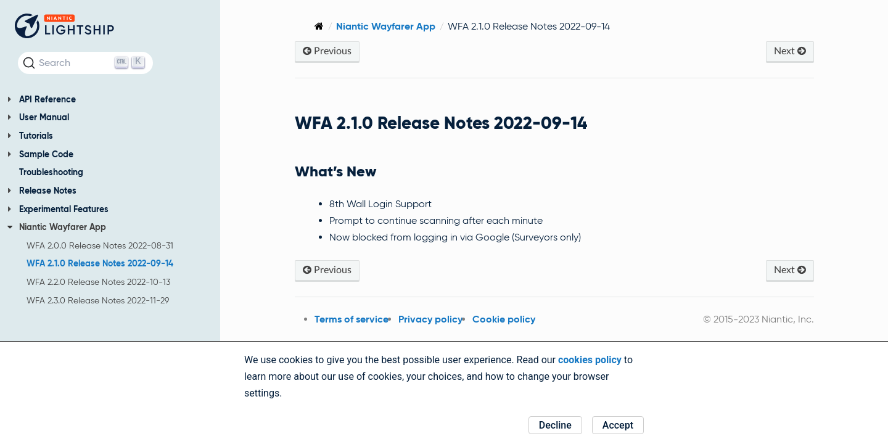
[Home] (311, 26)
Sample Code (40, 154)
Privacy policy (422, 319)
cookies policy (590, 360)
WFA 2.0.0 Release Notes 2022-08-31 (100, 245)
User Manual (38, 117)
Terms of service (343, 319)
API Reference (41, 99)
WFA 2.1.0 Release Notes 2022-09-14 (100, 263)
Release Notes (42, 190)
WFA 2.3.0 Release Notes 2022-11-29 (98, 300)
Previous (319, 51)
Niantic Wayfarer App (56, 226)
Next (789, 51)
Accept (617, 425)
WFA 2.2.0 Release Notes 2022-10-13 (98, 281)
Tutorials (30, 135)
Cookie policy (495, 319)
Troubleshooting (51, 172)
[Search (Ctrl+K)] (85, 63)
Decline (555, 425)
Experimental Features (58, 209)
